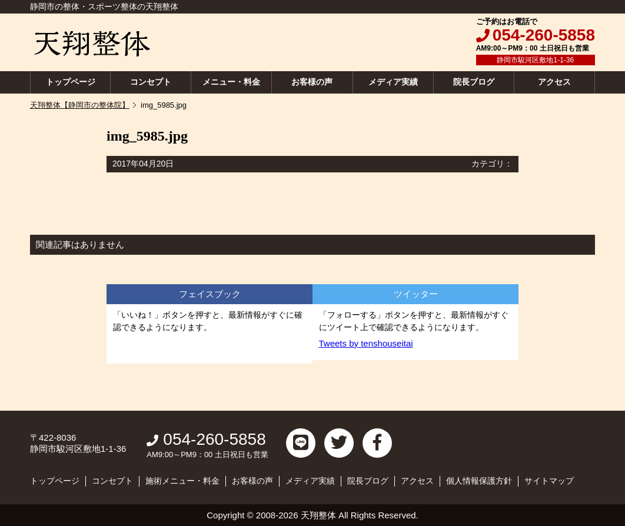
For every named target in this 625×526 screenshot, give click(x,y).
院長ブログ (473, 81)
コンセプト (150, 81)
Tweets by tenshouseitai (366, 343)
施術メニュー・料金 (182, 480)
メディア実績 (393, 81)
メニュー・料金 (231, 81)
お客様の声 (312, 81)
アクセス (554, 81)
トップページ (70, 81)
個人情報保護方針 (479, 480)
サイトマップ (549, 480)
